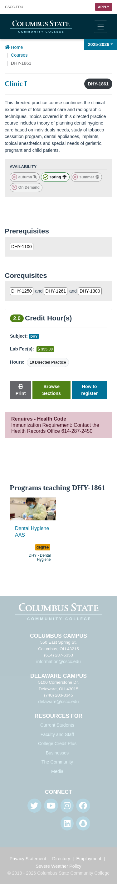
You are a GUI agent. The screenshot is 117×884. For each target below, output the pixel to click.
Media (57, 771)
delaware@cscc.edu (58, 701)
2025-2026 (99, 44)
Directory (61, 858)
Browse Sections (51, 390)
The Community (57, 761)
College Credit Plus (57, 743)
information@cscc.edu (58, 661)
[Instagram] (67, 806)
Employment (88, 858)
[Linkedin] (67, 823)
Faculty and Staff (57, 734)
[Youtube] (51, 806)
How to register (89, 390)
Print (21, 390)
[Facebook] (83, 806)
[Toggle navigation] (100, 26)
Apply (103, 7)
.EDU (14, 7)
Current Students (57, 725)
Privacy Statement (28, 858)
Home (14, 47)
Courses (19, 55)
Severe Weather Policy (58, 866)
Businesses (57, 752)
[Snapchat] (83, 823)
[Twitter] (34, 806)
